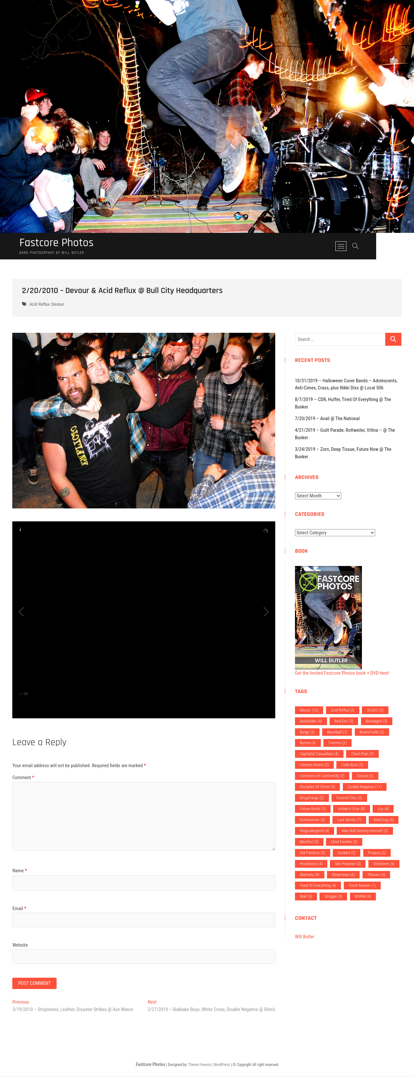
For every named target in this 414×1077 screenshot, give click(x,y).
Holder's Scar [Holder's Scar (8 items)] (351, 809)
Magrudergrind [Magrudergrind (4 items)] (314, 831)
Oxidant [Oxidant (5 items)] (346, 853)
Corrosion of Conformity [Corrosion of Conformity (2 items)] (322, 776)
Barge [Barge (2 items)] (307, 732)
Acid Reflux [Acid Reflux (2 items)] (342, 710)
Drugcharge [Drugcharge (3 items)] (312, 798)
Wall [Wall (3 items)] (306, 896)
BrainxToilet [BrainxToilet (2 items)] (372, 732)
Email (19, 909)
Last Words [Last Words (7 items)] (349, 820)
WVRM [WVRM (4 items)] (363, 896)
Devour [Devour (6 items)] (365, 776)
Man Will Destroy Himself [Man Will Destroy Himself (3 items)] (365, 831)
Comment (23, 778)
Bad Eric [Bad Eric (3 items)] (343, 721)
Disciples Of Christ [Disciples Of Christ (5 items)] (317, 787)
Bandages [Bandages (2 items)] (376, 721)
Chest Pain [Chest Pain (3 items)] (362, 754)
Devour (57, 305)
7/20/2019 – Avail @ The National (327, 419)
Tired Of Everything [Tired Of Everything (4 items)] (318, 885)
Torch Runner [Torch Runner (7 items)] (362, 885)
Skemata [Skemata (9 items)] (310, 875)
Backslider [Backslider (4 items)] (311, 721)
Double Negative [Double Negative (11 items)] (365, 787)
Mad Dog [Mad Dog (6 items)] (384, 820)
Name (19, 871)
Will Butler (304, 937)
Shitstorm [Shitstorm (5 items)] (384, 864)
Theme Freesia (199, 1065)
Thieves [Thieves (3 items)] (376, 875)
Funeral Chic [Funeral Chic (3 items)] (349, 798)
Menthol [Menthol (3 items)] (309, 842)
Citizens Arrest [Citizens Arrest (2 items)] (314, 765)
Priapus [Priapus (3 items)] (377, 853)
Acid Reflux (39, 305)
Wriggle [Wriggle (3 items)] (333, 896)
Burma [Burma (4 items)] (308, 743)
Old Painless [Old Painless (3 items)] (312, 853)
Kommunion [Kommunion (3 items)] (312, 820)
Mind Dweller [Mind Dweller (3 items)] (344, 842)
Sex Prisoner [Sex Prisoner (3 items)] (348, 864)
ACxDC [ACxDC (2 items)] (375, 710)
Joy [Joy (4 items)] (383, 809)
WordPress (221, 1065)
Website (19, 945)
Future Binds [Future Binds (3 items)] (313, 809)
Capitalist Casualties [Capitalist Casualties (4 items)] (319, 754)
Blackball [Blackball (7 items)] (337, 732)
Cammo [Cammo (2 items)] (337, 743)
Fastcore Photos (57, 243)
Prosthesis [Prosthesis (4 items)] (311, 864)
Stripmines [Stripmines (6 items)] (343, 875)
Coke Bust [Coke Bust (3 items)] (352, 765)
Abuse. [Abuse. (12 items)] (309, 710)
